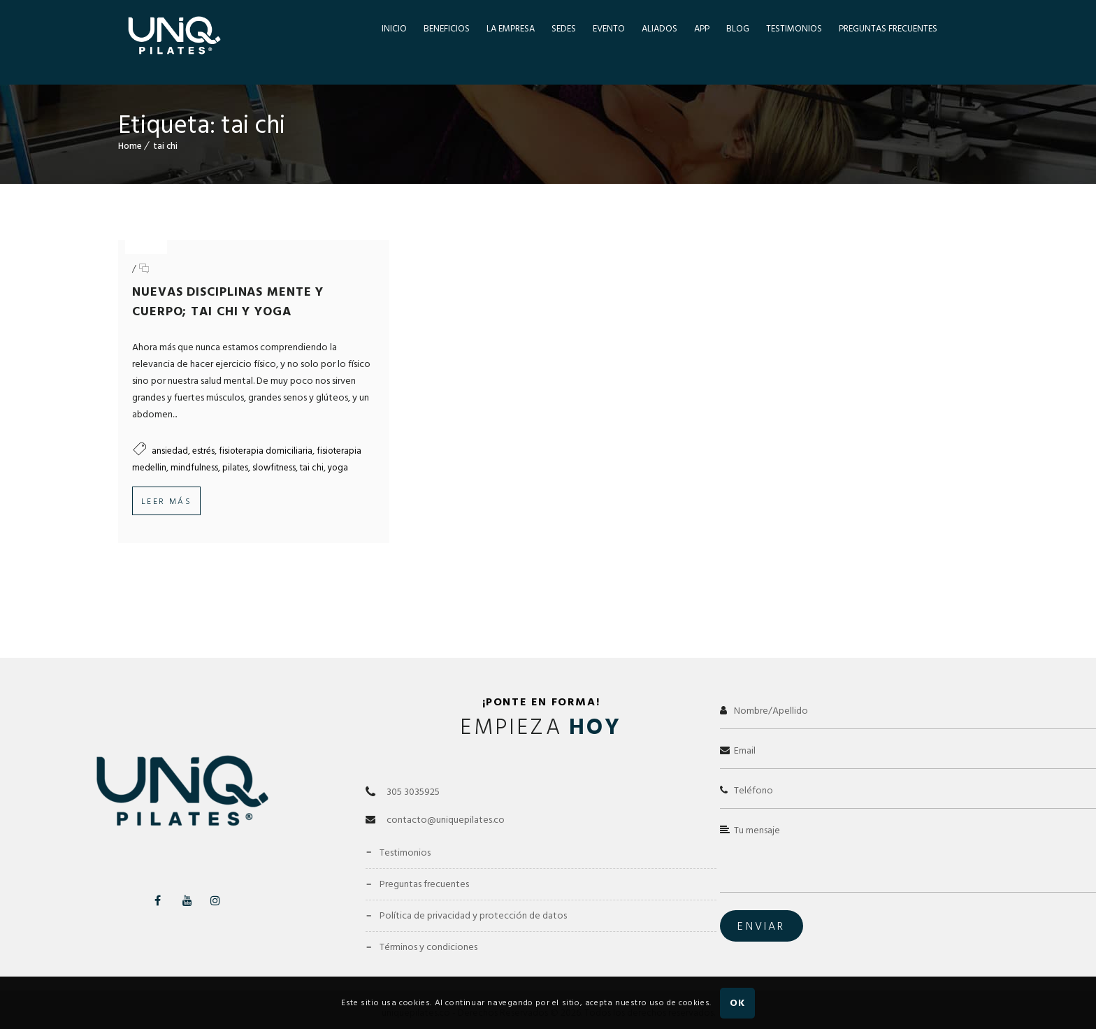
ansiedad (170, 451)
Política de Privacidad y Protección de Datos (473, 899)
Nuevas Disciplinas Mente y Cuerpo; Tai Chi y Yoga (228, 302)
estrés (203, 451)
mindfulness (194, 467)
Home (130, 146)
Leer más (166, 501)
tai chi (165, 146)
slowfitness (274, 467)
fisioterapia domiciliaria (265, 451)
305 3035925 (413, 775)
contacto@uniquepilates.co (446, 803)
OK (737, 1003)
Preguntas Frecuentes (424, 867)
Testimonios (405, 836)
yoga (338, 467)
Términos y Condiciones (428, 930)
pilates (235, 467)
